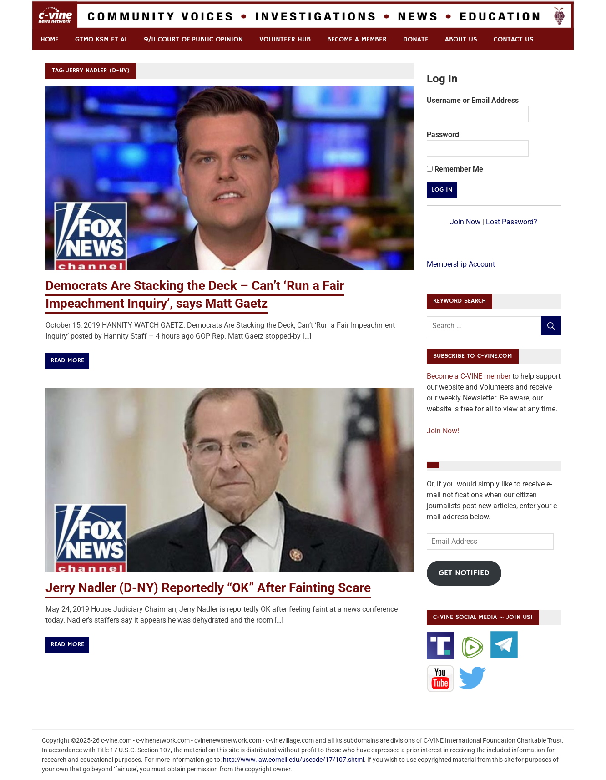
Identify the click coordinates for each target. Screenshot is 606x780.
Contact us (514, 39)
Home (49, 39)
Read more (67, 360)
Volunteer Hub (285, 39)
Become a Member (357, 39)
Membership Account (461, 264)
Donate (416, 39)
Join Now (465, 222)
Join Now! (443, 430)
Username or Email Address (473, 100)
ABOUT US (461, 39)
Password (443, 134)
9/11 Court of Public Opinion (193, 39)
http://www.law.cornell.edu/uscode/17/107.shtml (293, 759)
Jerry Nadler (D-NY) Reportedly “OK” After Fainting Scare (208, 587)
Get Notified (464, 573)
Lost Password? (511, 222)
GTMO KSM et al (101, 39)
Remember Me (455, 169)
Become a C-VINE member (468, 376)
